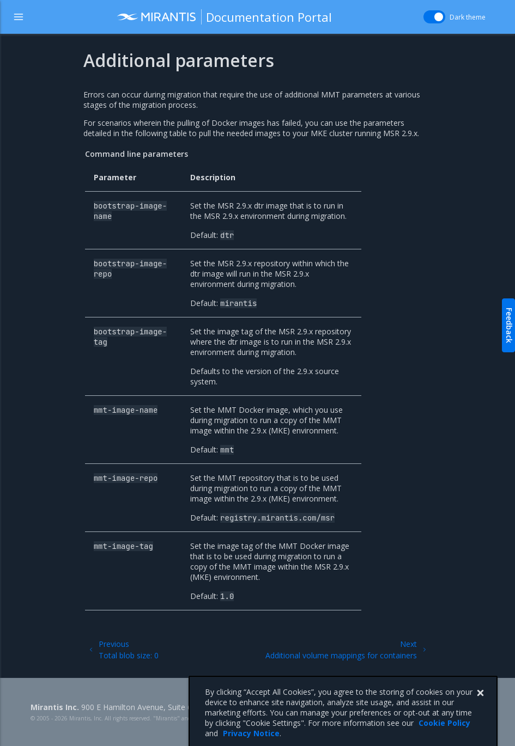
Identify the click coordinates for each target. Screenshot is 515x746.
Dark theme (468, 17)
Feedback (509, 325)
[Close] (480, 705)
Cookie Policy (444, 735)
